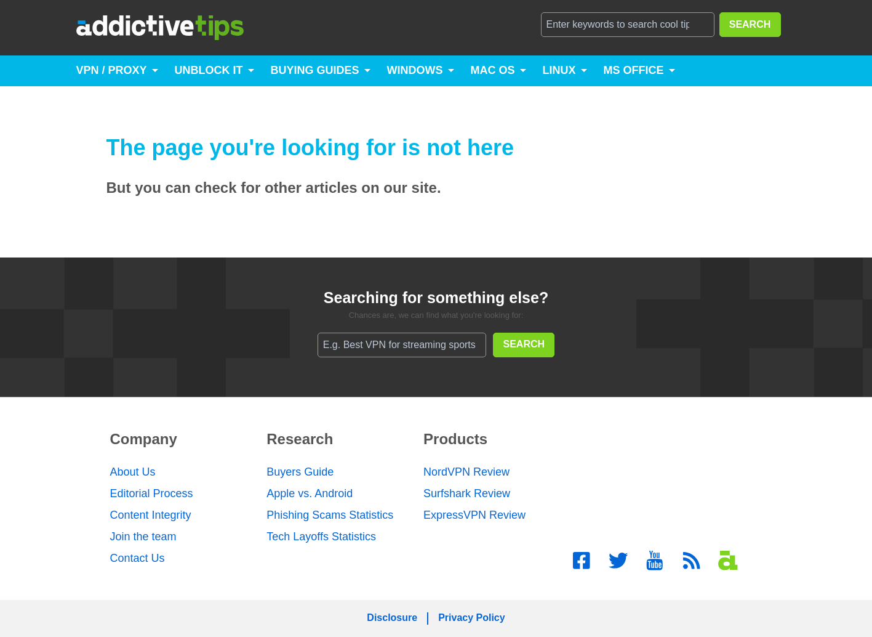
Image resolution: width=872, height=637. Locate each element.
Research (299, 439)
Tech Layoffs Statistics (321, 536)
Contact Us (137, 558)
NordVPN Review (466, 472)
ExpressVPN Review (474, 515)
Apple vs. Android (309, 493)
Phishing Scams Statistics (329, 515)
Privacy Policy (471, 617)
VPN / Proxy (111, 70)
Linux (559, 70)
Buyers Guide (300, 472)
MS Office (634, 70)
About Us (133, 472)
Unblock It (209, 70)
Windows (415, 70)
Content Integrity (150, 515)
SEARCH (750, 24)
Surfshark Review (466, 493)
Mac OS (493, 70)
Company (143, 439)
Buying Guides (315, 70)
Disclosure (392, 617)
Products (455, 439)
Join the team (143, 536)
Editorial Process (151, 493)
